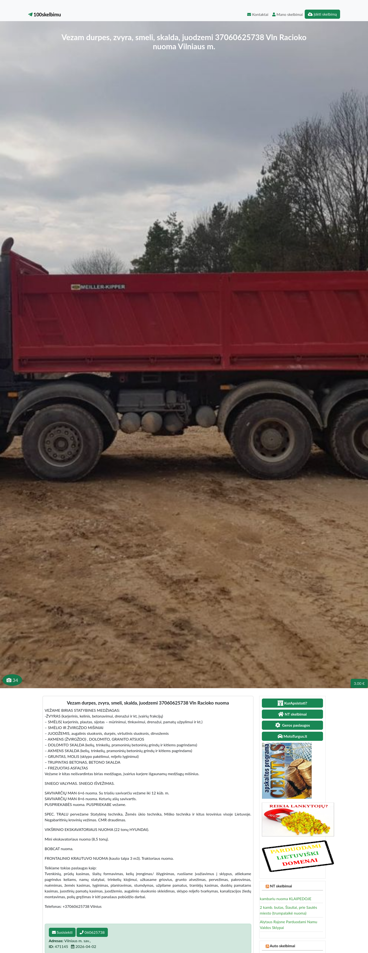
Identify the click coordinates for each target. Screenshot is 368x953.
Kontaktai (257, 14)
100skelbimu (44, 14)
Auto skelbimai (282, 945)
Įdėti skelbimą (322, 14)
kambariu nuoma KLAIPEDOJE (285, 898)
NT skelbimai (281, 886)
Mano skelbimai (287, 14)
